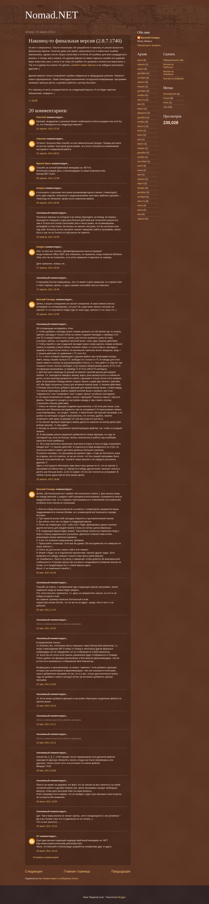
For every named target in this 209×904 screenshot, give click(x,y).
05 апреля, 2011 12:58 (47, 178)
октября (141, 77)
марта (140, 69)
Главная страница (77, 871)
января (141, 86)
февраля (142, 113)
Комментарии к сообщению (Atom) (60, 878)
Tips (165, 107)
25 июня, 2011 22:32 (46, 826)
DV (38, 836)
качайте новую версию (83, 65)
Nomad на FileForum (168, 65)
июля (140, 130)
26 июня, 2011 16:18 (46, 851)
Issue (166, 102)
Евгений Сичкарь (45, 299)
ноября (141, 95)
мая (139, 104)
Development (170, 94)
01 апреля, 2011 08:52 (47, 153)
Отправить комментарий (45, 857)
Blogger (122, 897)
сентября (142, 161)
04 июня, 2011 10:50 (46, 801)
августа (141, 99)
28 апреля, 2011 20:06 (47, 479)
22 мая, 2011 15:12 (46, 742)
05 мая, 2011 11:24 (46, 609)
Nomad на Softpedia (173, 78)
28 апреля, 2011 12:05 (47, 314)
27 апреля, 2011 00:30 (47, 267)
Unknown (41, 138)
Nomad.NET (51, 15)
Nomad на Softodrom (168, 72)
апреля (141, 64)
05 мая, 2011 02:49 (46, 572)
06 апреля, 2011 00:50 (47, 202)
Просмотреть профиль (149, 45)
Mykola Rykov (43, 163)
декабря (141, 73)
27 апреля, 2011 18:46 (47, 289)
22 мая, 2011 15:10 (46, 705)
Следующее (34, 871)
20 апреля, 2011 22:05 (47, 237)
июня (140, 60)
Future (166, 98)
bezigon (40, 188)
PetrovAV (41, 117)
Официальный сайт (173, 60)
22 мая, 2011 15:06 (46, 684)
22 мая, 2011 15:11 (46, 724)
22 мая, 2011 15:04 (46, 628)
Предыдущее (120, 871)
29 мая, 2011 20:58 (46, 770)
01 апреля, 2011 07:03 (47, 128)
